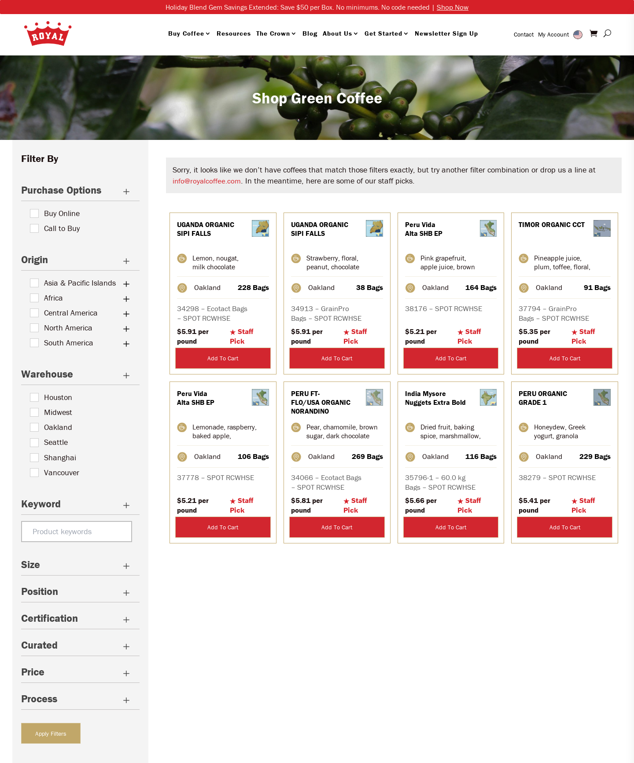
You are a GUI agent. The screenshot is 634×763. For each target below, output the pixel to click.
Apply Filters (50, 733)
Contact (524, 34)
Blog (309, 33)
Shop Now (452, 7)
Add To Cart (222, 358)
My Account (553, 34)
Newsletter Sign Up (446, 33)
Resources (234, 33)
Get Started (383, 33)
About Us (337, 33)
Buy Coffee (186, 33)
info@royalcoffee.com (207, 181)
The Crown (273, 33)
